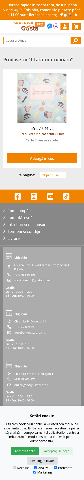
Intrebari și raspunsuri (26, 224)
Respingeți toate (42, 461)
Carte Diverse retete (42, 140)
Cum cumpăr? (19, 210)
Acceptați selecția (56, 451)
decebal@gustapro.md (29, 333)
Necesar (21, 468)
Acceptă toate (25, 451)
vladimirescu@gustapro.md (33, 280)
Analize (41, 468)
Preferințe (63, 468)
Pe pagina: (26, 175)
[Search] (42, 40)
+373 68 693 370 (24, 379)
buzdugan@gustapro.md (31, 385)
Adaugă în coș (42, 158)
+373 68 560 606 (24, 275)
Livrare (13, 238)
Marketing (42, 472)
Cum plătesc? (19, 217)
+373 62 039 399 (24, 327)
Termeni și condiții (23, 231)
